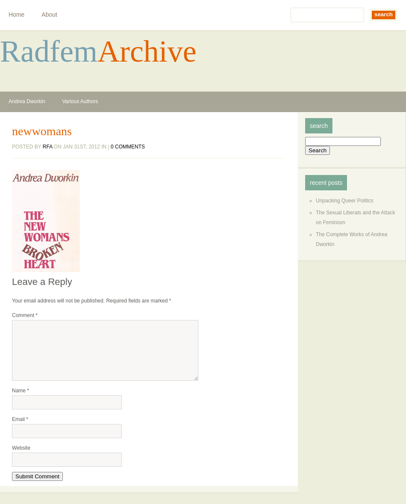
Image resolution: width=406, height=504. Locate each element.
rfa (48, 147)
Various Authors (80, 101)
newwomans (42, 131)
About (49, 14)
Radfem (48, 51)
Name (20, 401)
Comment (25, 315)
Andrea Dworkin (27, 101)
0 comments (128, 147)
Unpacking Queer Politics (345, 201)
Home (16, 14)
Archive (147, 51)
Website (21, 458)
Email (20, 430)
